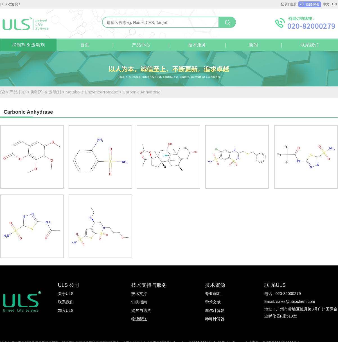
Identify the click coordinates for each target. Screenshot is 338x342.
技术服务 (197, 45)
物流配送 (139, 319)
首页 (84, 45)
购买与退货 (141, 310)
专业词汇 (213, 293)
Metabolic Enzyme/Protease (92, 92)
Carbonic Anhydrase (142, 92)
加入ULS (65, 310)
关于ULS (65, 293)
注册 (293, 4)
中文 (326, 4)
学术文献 (213, 302)
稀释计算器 (215, 319)
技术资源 (215, 285)
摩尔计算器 (215, 310)
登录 (284, 4)
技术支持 (139, 293)
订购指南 (139, 302)
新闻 (253, 45)
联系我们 (310, 45)
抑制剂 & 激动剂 (28, 45)
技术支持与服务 (149, 285)
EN (334, 4)
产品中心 (141, 45)
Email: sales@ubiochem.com (289, 301)
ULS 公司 (68, 285)
